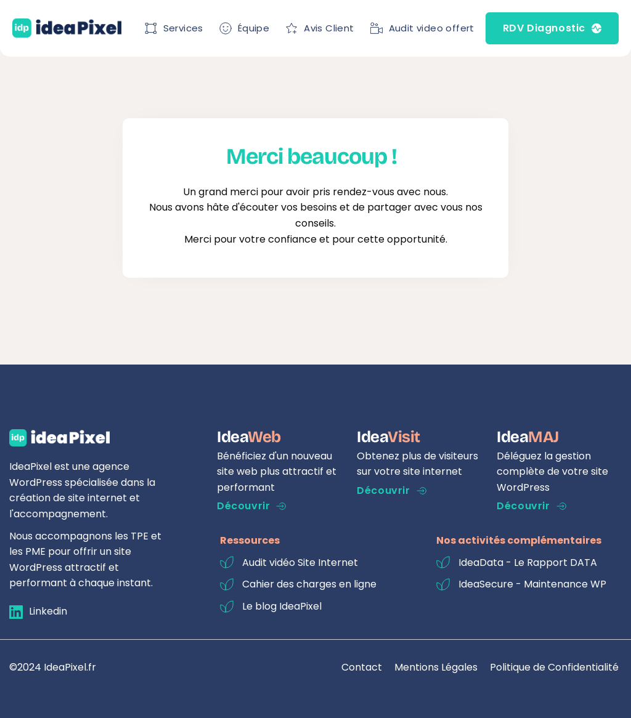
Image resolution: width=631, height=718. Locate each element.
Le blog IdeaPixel (282, 606)
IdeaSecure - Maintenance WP (532, 584)
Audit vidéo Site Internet (300, 562)
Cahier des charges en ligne (309, 584)
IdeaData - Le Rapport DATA (527, 562)
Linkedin (48, 611)
